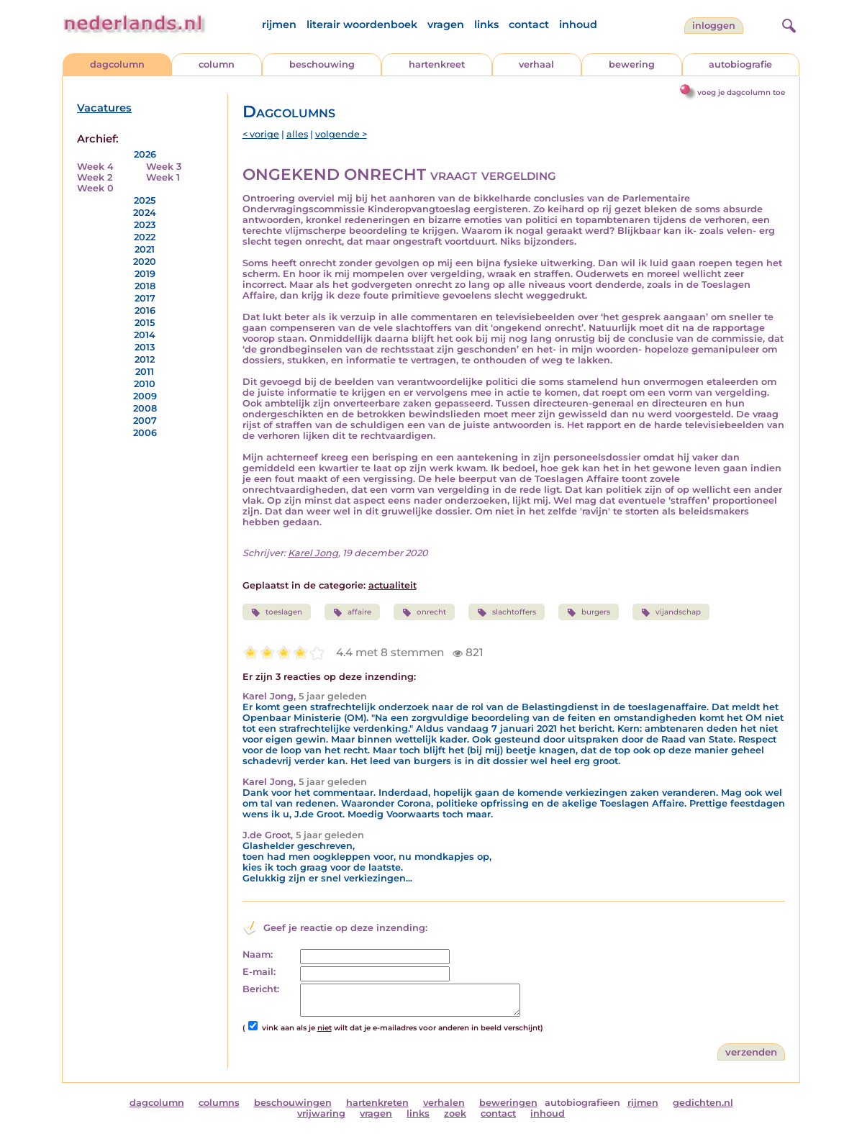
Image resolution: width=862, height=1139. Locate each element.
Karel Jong (313, 553)
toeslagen (276, 612)
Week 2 (94, 177)
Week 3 (163, 166)
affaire (352, 612)
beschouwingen (293, 1102)
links (486, 24)
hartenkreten (377, 1102)
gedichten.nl (703, 1102)
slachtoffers (506, 612)
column (217, 64)
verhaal (536, 64)
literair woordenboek (362, 24)
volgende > (341, 134)
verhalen (444, 1102)
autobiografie (740, 64)
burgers (588, 612)
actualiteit (392, 585)
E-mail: (259, 971)
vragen (445, 24)
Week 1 (163, 177)
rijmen (279, 24)
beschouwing (322, 64)
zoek (455, 1113)
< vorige (260, 134)
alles (297, 134)
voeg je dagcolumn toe (741, 92)
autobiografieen (582, 1102)
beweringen (508, 1102)
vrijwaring (321, 1113)
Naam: (257, 954)
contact (529, 24)
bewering (632, 64)
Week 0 (95, 188)
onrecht (424, 612)
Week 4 (95, 166)
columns (219, 1102)
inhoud (578, 24)
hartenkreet (437, 64)
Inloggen (713, 25)
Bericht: (260, 989)
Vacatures (104, 107)
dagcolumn (117, 64)
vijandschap (671, 612)
